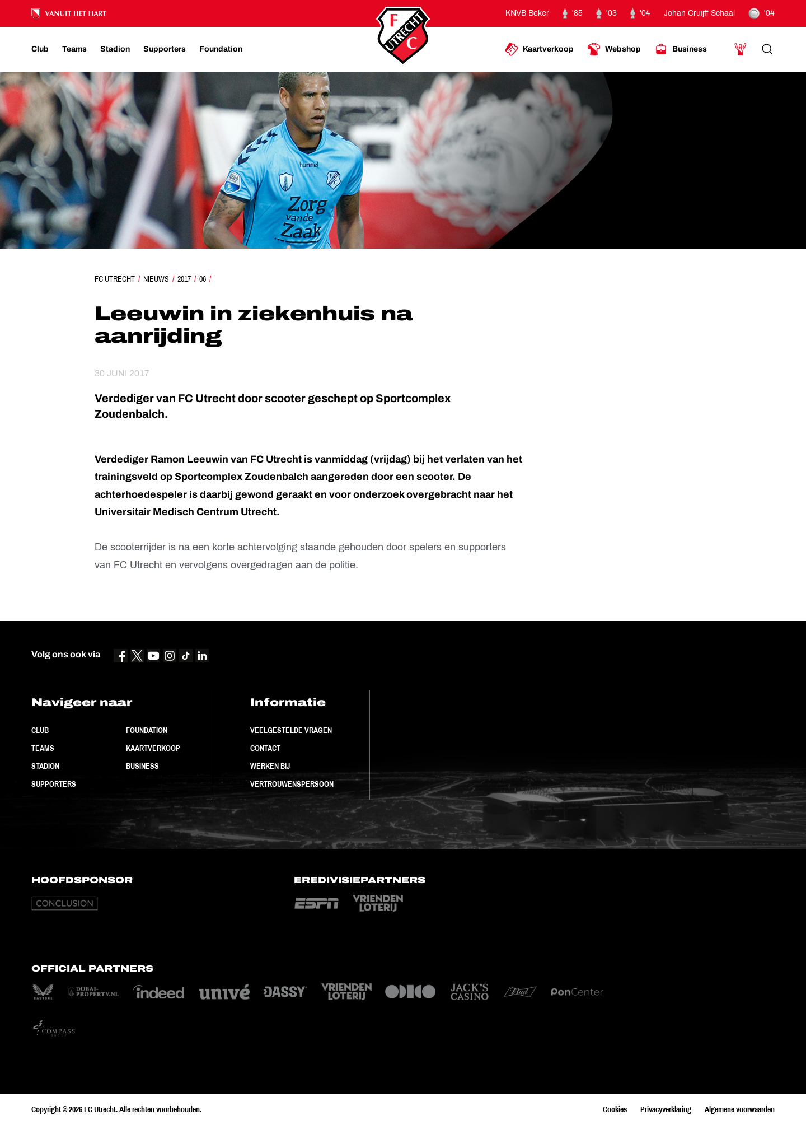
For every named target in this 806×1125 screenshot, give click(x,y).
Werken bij (270, 766)
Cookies (615, 1109)
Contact (265, 748)
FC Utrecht (115, 279)
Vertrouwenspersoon (292, 784)
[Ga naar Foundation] (220, 49)
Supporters (53, 784)
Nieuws (156, 279)
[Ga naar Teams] (74, 49)
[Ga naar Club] (40, 49)
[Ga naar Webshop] (614, 49)
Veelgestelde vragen (291, 730)
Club (40, 730)
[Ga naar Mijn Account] (740, 49)
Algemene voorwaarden (740, 1109)
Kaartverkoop (153, 748)
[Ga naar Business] (680, 49)
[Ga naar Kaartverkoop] (539, 49)
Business (142, 766)
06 (202, 279)
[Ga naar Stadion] (115, 49)
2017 (184, 279)
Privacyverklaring (665, 1109)
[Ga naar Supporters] (164, 49)
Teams (42, 748)
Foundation (146, 730)
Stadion (45, 766)
